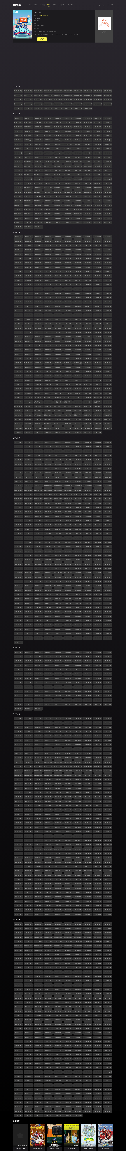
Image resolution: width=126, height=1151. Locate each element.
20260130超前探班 (98, 192)
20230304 (48, 254)
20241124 (68, 323)
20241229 (68, 328)
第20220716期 (68, 99)
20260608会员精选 (108, 218)
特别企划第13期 (48, 419)
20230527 (48, 263)
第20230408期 (58, 486)
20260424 (18, 629)
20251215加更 (108, 183)
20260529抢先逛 (48, 218)
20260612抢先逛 (18, 222)
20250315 (98, 127)
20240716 (18, 310)
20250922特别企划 (28, 170)
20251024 (28, 384)
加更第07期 (58, 419)
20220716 (68, 241)
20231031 (108, 276)
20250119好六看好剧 (68, 118)
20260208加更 (48, 196)
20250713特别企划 (88, 153)
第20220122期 (48, 91)
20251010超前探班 (98, 170)
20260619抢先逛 (58, 222)
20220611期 (38, 481)
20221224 (28, 249)
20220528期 (58, 481)
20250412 (38, 135)
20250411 (48, 345)
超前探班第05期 (68, 402)
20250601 (78, 354)
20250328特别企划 (58, 131)
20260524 (28, 633)
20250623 (88, 358)
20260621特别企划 (78, 222)
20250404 (28, 345)
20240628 (28, 306)
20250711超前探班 (58, 153)
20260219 (28, 616)
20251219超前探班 (78, 393)
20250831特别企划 (18, 166)
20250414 (68, 345)
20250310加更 (68, 127)
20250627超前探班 (98, 148)
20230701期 (88, 468)
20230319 (98, 254)
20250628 (108, 148)
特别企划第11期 (68, 415)
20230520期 (58, 472)
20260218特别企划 (88, 196)
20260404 (18, 209)
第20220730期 (88, 99)
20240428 (58, 297)
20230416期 (28, 477)
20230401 (18, 258)
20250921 (78, 376)
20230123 (68, 249)
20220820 (108, 661)
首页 (30, 5)
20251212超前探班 (78, 183)
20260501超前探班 (58, 214)
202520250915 (58, 585)
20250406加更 (18, 135)
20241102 (88, 319)
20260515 (78, 629)
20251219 (88, 603)
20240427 (48, 297)
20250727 (58, 367)
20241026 (78, 319)
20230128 (78, 249)
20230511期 (78, 472)
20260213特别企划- (38, 406)
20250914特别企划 (78, 166)
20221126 (88, 245)
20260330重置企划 (98, 205)
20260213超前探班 (58, 196)
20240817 (98, 310)
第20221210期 (58, 108)
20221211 (108, 245)
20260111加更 (28, 192)
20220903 (38, 665)
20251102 (78, 384)
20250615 (48, 358)
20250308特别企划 (48, 127)
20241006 (28, 319)
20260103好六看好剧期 (48, 397)
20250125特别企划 (88, 118)
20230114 (48, 249)
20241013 (48, 319)
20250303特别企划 (28, 127)
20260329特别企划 (88, 205)
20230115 (28, 674)
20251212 (48, 603)
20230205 (98, 249)
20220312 (18, 237)
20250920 (108, 166)
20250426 (108, 135)
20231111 (38, 280)
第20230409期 (48, 486)
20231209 (108, 280)
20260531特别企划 (68, 218)
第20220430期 (68, 95)
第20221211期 (68, 108)
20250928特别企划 (58, 170)
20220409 (38, 237)
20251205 (18, 603)
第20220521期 (88, 95)
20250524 (28, 144)
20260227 (68, 616)
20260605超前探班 (78, 218)
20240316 (28, 293)
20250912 (18, 376)
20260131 (108, 192)
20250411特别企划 (28, 135)
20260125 (38, 612)
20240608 (68, 302)
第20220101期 (18, 91)
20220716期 (88, 477)
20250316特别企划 (108, 127)
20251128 (78, 389)
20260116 (88, 607)
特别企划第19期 (68, 428)
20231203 (88, 280)
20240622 (108, 302)
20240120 (18, 289)
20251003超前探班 (68, 170)
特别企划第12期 (108, 415)
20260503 (68, 629)
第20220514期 (78, 95)
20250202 (68, 332)
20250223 (28, 336)
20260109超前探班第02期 (78, 397)
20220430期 (88, 481)
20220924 (78, 665)
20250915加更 (88, 166)
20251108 (48, 179)
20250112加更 (48, 118)
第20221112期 (108, 104)
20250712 (78, 153)
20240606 (58, 302)
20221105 (38, 245)
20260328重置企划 (68, 205)
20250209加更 (48, 122)
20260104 (58, 607)
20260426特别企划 (48, 214)
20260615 (38, 638)
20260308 (108, 616)
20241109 (18, 323)
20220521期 (68, 481)
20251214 (58, 393)
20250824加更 (78, 161)
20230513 (18, 263)
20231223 (28, 284)
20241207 (88, 323)
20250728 (68, 367)
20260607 (88, 633)
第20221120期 (38, 108)
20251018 (48, 174)
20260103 (88, 188)
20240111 (98, 328)
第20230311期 (28, 490)
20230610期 (18, 472)
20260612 (108, 633)
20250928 (18, 380)
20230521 (38, 263)
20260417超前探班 (88, 209)
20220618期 (28, 481)
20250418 (78, 345)
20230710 (18, 267)
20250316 (48, 341)
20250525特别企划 (38, 144)
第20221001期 (78, 104)
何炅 (38, 31)
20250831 (78, 371)
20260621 (68, 638)
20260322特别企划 (48, 205)
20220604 (108, 237)
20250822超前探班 (58, 161)
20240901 (48, 315)
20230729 (78, 267)
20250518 (18, 354)
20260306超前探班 (68, 200)
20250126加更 (98, 118)
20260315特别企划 (18, 205)
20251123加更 (108, 179)
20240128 (38, 289)
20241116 (38, 323)
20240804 (78, 310)
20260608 (98, 633)
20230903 (108, 271)
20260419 (108, 625)
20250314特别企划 (88, 127)
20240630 (48, 306)
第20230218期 (58, 490)
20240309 (108, 289)
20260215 (108, 612)
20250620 (58, 358)
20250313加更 (78, 127)
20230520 (28, 263)
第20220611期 (18, 99)
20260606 (88, 218)
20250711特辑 (68, 363)
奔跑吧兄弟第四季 (37, 1149)
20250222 (78, 122)
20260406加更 (38, 209)
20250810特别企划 (28, 161)
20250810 (108, 367)
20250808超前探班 (108, 157)
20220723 (78, 241)
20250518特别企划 (108, 140)
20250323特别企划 (48, 131)
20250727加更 (48, 157)
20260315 (38, 620)
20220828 (28, 665)
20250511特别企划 (78, 140)
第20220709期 (58, 99)
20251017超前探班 (38, 174)
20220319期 (28, 486)
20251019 (108, 380)
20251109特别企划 (58, 179)
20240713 (108, 306)
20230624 (88, 263)
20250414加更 (58, 135)
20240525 (18, 302)
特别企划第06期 (108, 406)
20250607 (88, 144)
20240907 (58, 315)
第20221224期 (88, 108)
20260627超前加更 (108, 222)
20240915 (88, 315)
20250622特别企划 (68, 148)
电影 (35, 5)
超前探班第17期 (108, 419)
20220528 (98, 237)
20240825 (28, 315)
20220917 (58, 665)
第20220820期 (18, 104)
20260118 (108, 607)
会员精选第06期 (98, 432)
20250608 (98, 144)
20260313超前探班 (98, 200)
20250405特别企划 (108, 131)
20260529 (38, 633)
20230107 (38, 249)
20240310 (18, 293)
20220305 (108, 442)
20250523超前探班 (18, 144)
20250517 (98, 140)
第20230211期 (78, 490)
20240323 (48, 293)
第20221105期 (98, 104)
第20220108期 (28, 91)
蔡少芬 (42, 31)
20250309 (98, 336)
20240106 (88, 284)
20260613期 (98, 428)
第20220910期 (48, 104)
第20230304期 (38, 490)
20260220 (38, 616)
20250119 (28, 332)
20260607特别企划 (98, 218)
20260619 (48, 638)
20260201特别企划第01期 (88, 402)
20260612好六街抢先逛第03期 (88, 428)
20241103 (98, 319)
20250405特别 (98, 827)
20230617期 (108, 468)
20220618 (28, 241)
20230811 (28, 271)
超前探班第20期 (88, 423)
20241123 (58, 323)
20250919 (58, 376)
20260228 (48, 200)
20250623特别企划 (78, 148)
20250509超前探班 (58, 140)
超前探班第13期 (38, 415)
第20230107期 (48, 494)
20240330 (68, 293)
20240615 (88, 302)
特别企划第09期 (78, 410)
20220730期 (68, 477)
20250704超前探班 (28, 153)
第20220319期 (28, 95)
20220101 (18, 442)
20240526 (28, 302)
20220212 (78, 442)
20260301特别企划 (58, 200)
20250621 (58, 148)
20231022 (98, 276)
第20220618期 (28, 99)
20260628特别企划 (28, 227)
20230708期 (78, 468)
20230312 (68, 254)
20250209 (98, 332)
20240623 (18, 306)
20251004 (78, 170)
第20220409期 (38, 95)
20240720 (28, 310)
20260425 (38, 214)
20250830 (108, 161)
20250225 (38, 336)
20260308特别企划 (88, 200)
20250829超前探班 (98, 161)
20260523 (28, 218)
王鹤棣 (50, 31)
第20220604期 (108, 95)
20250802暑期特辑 (78, 157)
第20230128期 (108, 490)
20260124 (78, 192)
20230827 (88, 271)
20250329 (68, 131)
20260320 (48, 620)
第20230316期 (108, 486)
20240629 (38, 306)
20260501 (48, 629)
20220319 (28, 237)
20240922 (98, 315)
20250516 (98, 350)
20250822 (38, 371)
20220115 (38, 442)
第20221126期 (48, 108)
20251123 (68, 389)
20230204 (88, 249)
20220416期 (108, 481)
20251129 (28, 183)
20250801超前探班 (68, 157)
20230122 (58, 249)
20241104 (108, 319)
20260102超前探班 (58, 188)
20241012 (38, 319)
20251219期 (18, 188)
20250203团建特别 (28, 122)
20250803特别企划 (98, 157)
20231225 (48, 284)
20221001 (18, 245)
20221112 (48, 245)
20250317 (58, 341)
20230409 (38, 258)
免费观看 (42, 39)
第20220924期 (68, 104)
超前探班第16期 (68, 419)
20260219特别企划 (98, 196)
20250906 (38, 166)
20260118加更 (58, 192)
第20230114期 (38, 494)
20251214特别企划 (98, 183)
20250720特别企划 (18, 157)
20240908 (68, 315)
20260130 (48, 612)
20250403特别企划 (88, 131)
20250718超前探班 (98, 153)
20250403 (18, 345)
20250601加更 (68, 144)
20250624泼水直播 (88, 148)
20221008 (28, 245)
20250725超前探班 (28, 157)
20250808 (98, 577)
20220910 (48, 665)
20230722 (58, 267)
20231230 (78, 284)
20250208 (38, 122)
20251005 (48, 380)
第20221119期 (28, 108)
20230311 (58, 254)
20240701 (58, 306)
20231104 (28, 280)
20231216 (18, 284)
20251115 (68, 179)
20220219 (88, 442)
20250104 (18, 118)
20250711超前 (78, 363)
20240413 (18, 297)
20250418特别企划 (68, 135)
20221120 (78, 245)
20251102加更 (28, 179)
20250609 (18, 358)
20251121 (48, 389)
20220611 (18, 241)
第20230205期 (88, 490)
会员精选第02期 (18, 428)
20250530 (58, 354)
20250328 (98, 341)
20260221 (18, 200)
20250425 (108, 345)
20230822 (68, 271)
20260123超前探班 (68, 192)
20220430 (68, 237)
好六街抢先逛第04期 (28, 432)
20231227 (68, 284)
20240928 (108, 315)
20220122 (48, 442)
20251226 (108, 393)
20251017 (88, 380)
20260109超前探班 (108, 188)
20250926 (98, 376)
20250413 (58, 345)
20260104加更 (98, 188)
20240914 (78, 315)
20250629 (18, 363)
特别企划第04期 (68, 406)
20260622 (78, 638)
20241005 (18, 319)
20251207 (28, 393)
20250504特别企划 (48, 140)
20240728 (58, 310)
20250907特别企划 (48, 166)
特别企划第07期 (38, 410)
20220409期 (18, 486)
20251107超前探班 (38, 179)
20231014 (68, 276)
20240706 (68, 306)
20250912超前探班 (58, 166)
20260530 (58, 218)
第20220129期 (58, 91)
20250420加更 (88, 135)
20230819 (58, 271)
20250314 (28, 341)
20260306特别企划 (58, 410)
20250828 (58, 371)
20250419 (78, 135)
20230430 (88, 258)
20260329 (98, 620)
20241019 (58, 319)
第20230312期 (18, 490)
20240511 (28, 507)
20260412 (68, 625)
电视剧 (42, 5)
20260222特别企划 (28, 200)
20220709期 (98, 477)
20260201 (58, 612)
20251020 (18, 384)
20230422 (68, 258)
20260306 (98, 616)
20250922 (88, 376)
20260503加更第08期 (48, 423)
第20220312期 (18, 95)
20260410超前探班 (48, 209)
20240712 (98, 306)
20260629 (18, 642)
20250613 (28, 358)
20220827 (18, 665)
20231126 (68, 280)
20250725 (38, 367)
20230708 (108, 263)
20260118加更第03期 (28, 402)
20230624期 (98, 468)
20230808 (18, 271)
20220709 (58, 241)
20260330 (108, 620)
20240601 (38, 302)
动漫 (54, 5)
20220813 (108, 241)
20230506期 (88, 472)
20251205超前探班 (48, 183)
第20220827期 (28, 104)
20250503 (38, 140)
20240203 (48, 289)
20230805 (98, 267)
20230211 (108, 249)
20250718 (108, 363)
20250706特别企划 (48, 153)
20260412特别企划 (68, 209)
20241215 (18, 328)
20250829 (68, 371)
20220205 (68, 442)
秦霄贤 (46, 31)
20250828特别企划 (88, 161)
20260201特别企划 (18, 196)
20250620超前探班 (48, 148)
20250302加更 (18, 127)
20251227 (38, 188)
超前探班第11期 (88, 410)
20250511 (88, 350)
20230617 (78, 263)
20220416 (48, 237)
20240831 (38, 315)
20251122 (98, 179)
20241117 (48, 323)
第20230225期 (48, 490)
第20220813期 (108, 99)
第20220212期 (78, 91)
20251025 (88, 174)
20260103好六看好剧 (78, 188)
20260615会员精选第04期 (18, 432)
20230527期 (38, 472)
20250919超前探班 (98, 166)
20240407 (98, 293)
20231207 (98, 280)
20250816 (38, 161)
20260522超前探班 (18, 218)
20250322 (38, 131)
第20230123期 (18, 494)
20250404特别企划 (98, 131)
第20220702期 (48, 99)
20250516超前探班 (88, 140)
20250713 (98, 363)
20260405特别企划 (28, 209)
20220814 (98, 661)
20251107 (98, 384)
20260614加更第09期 (108, 428)
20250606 (88, 354)
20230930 (48, 276)
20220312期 (38, 486)
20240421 (38, 297)
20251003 (28, 380)
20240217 (88, 289)
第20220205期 (68, 91)
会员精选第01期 (78, 419)
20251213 (88, 183)
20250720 (28, 367)
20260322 (68, 620)
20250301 (108, 122)
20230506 (98, 258)
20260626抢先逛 (98, 222)
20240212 (78, 289)
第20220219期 (88, 91)
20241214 (108, 323)
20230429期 (108, 472)
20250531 (58, 144)
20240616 (98, 302)
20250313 (88, 546)
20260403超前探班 (108, 205)
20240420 (28, 297)
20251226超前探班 (28, 188)
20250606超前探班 (78, 144)
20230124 (58, 674)
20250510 (68, 140)
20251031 (58, 384)
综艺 (48, 5)
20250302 (58, 336)
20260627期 (78, 432)
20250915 (48, 376)
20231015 (78, 276)
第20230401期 (68, 486)
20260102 (38, 607)
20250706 (58, 363)
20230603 (58, 263)
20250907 (108, 371)
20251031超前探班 (108, 174)
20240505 (78, 297)
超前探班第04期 (38, 402)
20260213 (98, 612)
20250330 (108, 341)
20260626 (88, 638)
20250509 (68, 350)
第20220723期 (78, 99)
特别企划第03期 (58, 406)
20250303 (68, 336)
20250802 (88, 157)
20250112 (108, 328)
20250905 (88, 371)
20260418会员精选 (98, 209)
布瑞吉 (54, 31)
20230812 (38, 271)
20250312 (18, 341)
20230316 (78, 254)
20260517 (98, 629)
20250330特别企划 (78, 131)
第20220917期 (58, 104)
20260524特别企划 (38, 218)
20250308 (38, 127)
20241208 (98, 323)
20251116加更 (78, 179)
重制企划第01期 (48, 415)
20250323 (88, 341)
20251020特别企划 (68, 174)
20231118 (48, 280)
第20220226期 (98, 91)
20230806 (108, 267)
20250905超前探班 (28, 166)
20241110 (28, 323)
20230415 (48, 258)
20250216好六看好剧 (68, 122)
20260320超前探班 (28, 205)
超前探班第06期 (98, 402)
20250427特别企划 (18, 140)
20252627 (98, 358)
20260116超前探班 (38, 192)
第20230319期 (88, 486)
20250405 (108, 551)
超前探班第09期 (18, 410)
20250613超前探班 (18, 148)
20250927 (48, 170)
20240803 (68, 310)
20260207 (38, 196)
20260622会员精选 (88, 222)
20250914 (38, 376)
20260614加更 (38, 222)
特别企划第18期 (38, 428)
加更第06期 (18, 419)
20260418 (108, 209)
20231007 (58, 276)
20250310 (108, 336)
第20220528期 (98, 95)
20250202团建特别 (18, 122)
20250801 (78, 367)
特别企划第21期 (88, 432)
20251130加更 (38, 183)
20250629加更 (18, 153)
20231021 (88, 276)
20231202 (78, 280)
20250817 (28, 371)
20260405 (28, 625)
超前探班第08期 (88, 406)
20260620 (68, 222)
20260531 (58, 633)
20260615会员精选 (48, 222)
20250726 (38, 157)
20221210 (98, 245)
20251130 (98, 389)
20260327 (78, 620)
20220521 (88, 237)
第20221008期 (88, 104)
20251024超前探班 (78, 174)
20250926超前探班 (38, 170)
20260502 (68, 214)
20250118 (58, 118)
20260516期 (68, 423)
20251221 (98, 603)
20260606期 (58, 428)
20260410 (48, 625)
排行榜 (61, 5)
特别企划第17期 (108, 423)
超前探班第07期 (28, 406)
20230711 (28, 267)
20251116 (38, 389)
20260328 (78, 205)
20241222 (48, 328)
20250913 (68, 166)
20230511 (108, 258)
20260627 (18, 227)
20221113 (58, 245)
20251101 (18, 179)
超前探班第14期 (88, 415)
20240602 (48, 302)
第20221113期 (18, 108)
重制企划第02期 (78, 415)
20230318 (88, 254)
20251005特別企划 (88, 170)
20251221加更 (98, 393)
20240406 (88, 293)
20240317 (38, 293)
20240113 (108, 284)
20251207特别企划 (68, 183)
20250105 (88, 328)
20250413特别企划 (48, 135)
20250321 (68, 341)
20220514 (78, 237)
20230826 (78, 271)
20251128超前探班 (18, 183)
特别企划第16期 (78, 423)
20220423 (58, 237)
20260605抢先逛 (48, 428)
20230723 (68, 267)
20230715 (38, 267)
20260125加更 (88, 192)
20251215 (78, 603)
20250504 (58, 350)
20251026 (48, 384)
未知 (38, 28)
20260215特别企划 (78, 196)
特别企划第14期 (98, 419)
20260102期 (38, 397)
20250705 (38, 153)
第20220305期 (108, 91)
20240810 (88, 310)
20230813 (48, 271)
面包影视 (17, 5)
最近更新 (69, 5)
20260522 (108, 629)
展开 (78, 34)
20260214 (68, 196)
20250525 (48, 354)
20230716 (48, 267)
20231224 (38, 284)
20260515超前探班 (88, 214)
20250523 (28, 354)
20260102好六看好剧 (68, 188)
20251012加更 (18, 174)
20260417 (88, 625)
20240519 (108, 297)
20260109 (68, 607)
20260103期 (58, 397)
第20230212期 (68, 490)
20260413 (78, 625)
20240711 (88, 306)
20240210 (58, 289)
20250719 (108, 153)
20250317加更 (18, 131)
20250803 (98, 367)
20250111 (38, 118)
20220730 (88, 241)
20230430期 (98, 472)
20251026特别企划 (98, 174)
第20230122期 (28, 494)
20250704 (38, 363)
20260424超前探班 (28, 214)
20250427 (28, 350)
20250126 (48, 332)
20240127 (28, 289)
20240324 (58, 293)
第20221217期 (78, 108)
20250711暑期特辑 (68, 153)
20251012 (78, 380)
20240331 (78, 293)
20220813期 (48, 477)
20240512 (88, 297)
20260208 (88, 612)
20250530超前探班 (48, 144)
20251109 (18, 389)
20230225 (38, 254)
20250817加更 (48, 161)
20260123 (18, 612)
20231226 (58, 284)
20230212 (18, 254)
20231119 (58, 280)
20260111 (78, 607)
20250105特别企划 (28, 118)
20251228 (28, 607)
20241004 (38, 380)
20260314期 (98, 410)
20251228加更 (48, 188)
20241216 (28, 328)
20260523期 (98, 423)
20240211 (68, 289)
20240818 (108, 310)
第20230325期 (78, 486)
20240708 (78, 306)
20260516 (98, 214)
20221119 (68, 245)
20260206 (68, 612)
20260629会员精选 (38, 227)
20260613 (28, 222)
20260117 (48, 192)
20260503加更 (78, 214)
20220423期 (98, 481)
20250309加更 (58, 127)
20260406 (38, 625)
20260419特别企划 (18, 214)
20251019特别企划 (58, 174)
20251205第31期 (108, 389)
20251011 (108, 170)
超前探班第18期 (28, 423)
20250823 (68, 161)
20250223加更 (88, 122)
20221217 (18, 249)
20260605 (68, 633)
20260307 (78, 200)
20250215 (58, 122)
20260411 (58, 209)
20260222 (58, 616)
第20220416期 (48, 95)
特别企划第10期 (28, 415)
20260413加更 (78, 209)
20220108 (28, 442)
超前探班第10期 (48, 410)
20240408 (108, 293)
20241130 (78, 323)
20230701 (98, 263)
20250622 (78, 358)
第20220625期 (38, 99)
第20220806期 (98, 99)
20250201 (108, 118)
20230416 (58, 258)
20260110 (18, 192)
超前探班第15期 (28, 419)
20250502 (38, 350)
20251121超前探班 (88, 179)
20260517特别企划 (108, 214)
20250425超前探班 (98, 135)
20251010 (58, 380)
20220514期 (78, 481)
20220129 (58, 442)
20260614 (28, 638)
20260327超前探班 (58, 205)
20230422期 (18, 477)
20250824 (48, 371)
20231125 (68, 455)
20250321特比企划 (28, 131)
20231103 (18, 280)
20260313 (18, 620)
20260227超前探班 (38, 200)
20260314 (108, 200)
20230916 (28, 276)
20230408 (28, 258)
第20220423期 (58, 95)
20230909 (18, 276)
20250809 (18, 161)
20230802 (88, 267)
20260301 (88, 616)
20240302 (98, 289)
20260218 (18, 616)
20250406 (38, 345)
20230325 (108, 254)
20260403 (18, 625)
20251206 (58, 183)
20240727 (48, 310)
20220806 (98, 241)
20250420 (98, 345)
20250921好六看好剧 (18, 170)
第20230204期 (98, 490)
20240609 (78, 302)
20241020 (68, 319)
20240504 (68, 297)
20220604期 (48, 481)
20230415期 (38, 477)
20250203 (78, 332)
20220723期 (78, 477)
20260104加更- (68, 397)
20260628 (108, 638)
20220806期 (58, 477)
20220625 (38, 241)
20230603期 (28, 472)
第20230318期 (98, 486)
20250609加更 (108, 144)
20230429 (78, 258)
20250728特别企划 (58, 157)
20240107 (98, 284)
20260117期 (18, 402)
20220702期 (108, 477)
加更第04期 (58, 402)
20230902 (98, 271)
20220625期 (18, 481)
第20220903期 (38, 104)
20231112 (18, 704)
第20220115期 (38, 91)
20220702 (48, 241)
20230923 (38, 276)
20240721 (38, 310)
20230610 (68, 263)
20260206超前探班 (28, 196)
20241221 (38, 328)
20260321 (38, 205)
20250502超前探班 (28, 140)
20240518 (98, 297)
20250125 (78, 118)
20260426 (38, 629)
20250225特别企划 (98, 122)
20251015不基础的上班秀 (28, 174)
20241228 (58, 328)
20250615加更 (38, 148)
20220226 (98, 442)
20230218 (28, 254)
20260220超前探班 (108, 196)
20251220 (88, 393)
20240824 (18, 315)
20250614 (28, 148)
